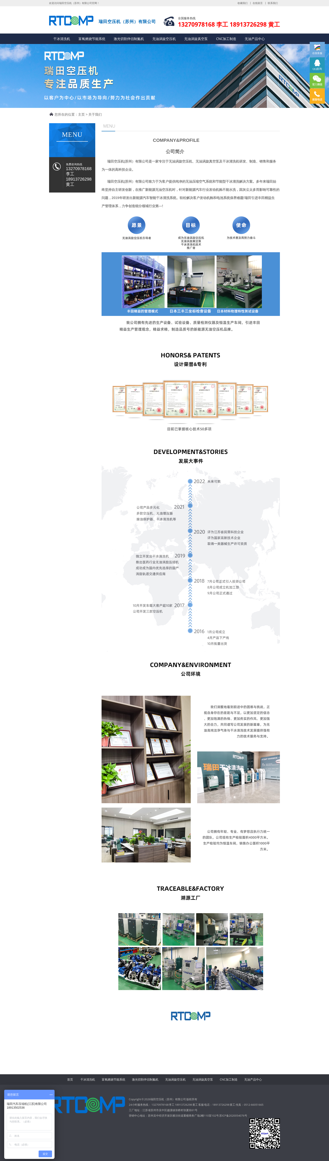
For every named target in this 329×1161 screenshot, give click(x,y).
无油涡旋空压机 (164, 38)
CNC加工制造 (226, 38)
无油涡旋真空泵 (196, 38)
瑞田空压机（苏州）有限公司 (71, 21)
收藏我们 (243, 3)
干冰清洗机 (61, 38)
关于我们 (95, 114)
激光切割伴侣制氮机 (129, 38)
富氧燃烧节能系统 (91, 38)
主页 (81, 114)
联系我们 (273, 3)
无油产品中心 (255, 38)
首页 (70, 1079)
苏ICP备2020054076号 (233, 1115)
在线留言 (258, 3)
